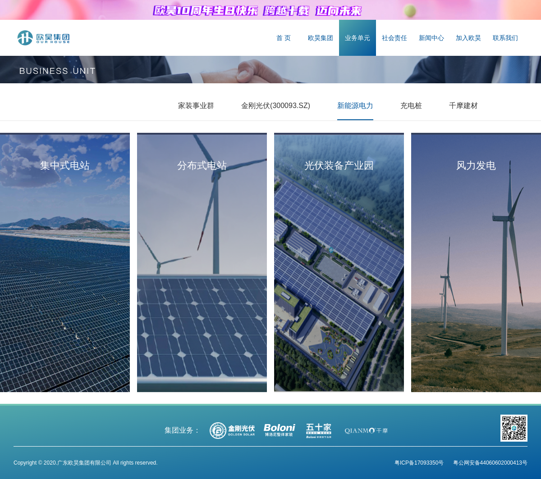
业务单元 (357, 37)
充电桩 (411, 105)
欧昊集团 (320, 37)
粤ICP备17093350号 (419, 463)
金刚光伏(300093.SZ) (275, 105)
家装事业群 (196, 105)
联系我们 (505, 37)
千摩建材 (463, 105)
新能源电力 (355, 105)
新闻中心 (431, 37)
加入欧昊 (468, 37)
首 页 (283, 37)
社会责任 (394, 37)
